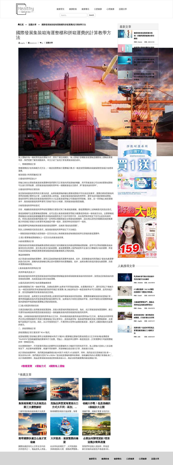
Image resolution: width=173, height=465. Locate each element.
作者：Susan (137, 83)
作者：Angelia (138, 321)
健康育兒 (60, 9)
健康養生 (85, 9)
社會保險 (144, 133)
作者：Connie (138, 54)
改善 (141, 121)
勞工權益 (132, 133)
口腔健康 (98, 9)
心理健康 (110, 9)
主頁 (21, 24)
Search (91, 15)
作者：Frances (138, 42)
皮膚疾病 (129, 127)
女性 (126, 121)
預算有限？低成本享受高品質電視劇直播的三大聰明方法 (144, 330)
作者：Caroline (138, 68)
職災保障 (148, 127)
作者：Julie (137, 337)
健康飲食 (73, 9)
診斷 (138, 127)
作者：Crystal (138, 295)
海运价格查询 (24, 255)
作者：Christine (138, 283)
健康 (134, 121)
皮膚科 (150, 121)
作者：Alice (137, 95)
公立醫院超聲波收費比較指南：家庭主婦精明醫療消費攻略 (144, 62)
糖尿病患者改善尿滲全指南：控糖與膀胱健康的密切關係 (144, 36)
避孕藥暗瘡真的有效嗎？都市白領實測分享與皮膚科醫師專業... (144, 77)
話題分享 (123, 9)
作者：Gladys (138, 308)
